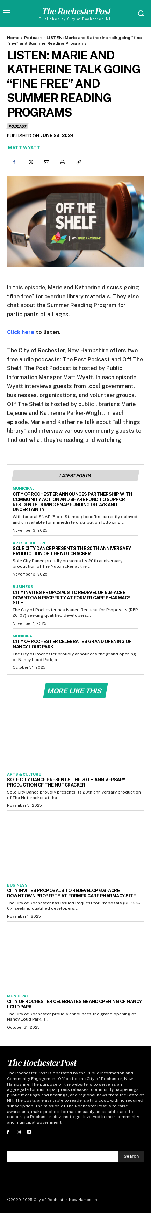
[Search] (131, 1156)
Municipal (23, 488)
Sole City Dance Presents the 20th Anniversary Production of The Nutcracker (72, 551)
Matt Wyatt (24, 147)
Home (13, 37)
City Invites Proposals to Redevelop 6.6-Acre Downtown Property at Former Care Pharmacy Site (71, 598)
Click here (20, 332)
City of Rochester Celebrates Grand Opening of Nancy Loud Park (74, 1004)
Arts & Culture (29, 543)
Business (23, 587)
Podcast (33, 37)
